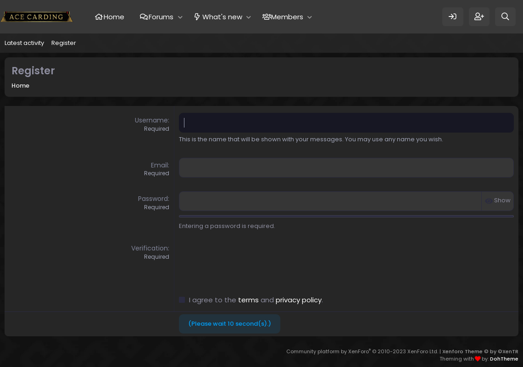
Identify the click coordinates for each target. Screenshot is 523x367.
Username (151, 120)
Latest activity (24, 43)
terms (248, 300)
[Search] (505, 16)
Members (287, 17)
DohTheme (504, 358)
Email (159, 165)
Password (153, 198)
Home (114, 17)
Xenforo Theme (480, 351)
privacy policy (299, 300)
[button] (180, 17)
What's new (222, 17)
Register (63, 43)
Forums (161, 17)
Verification (149, 248)
